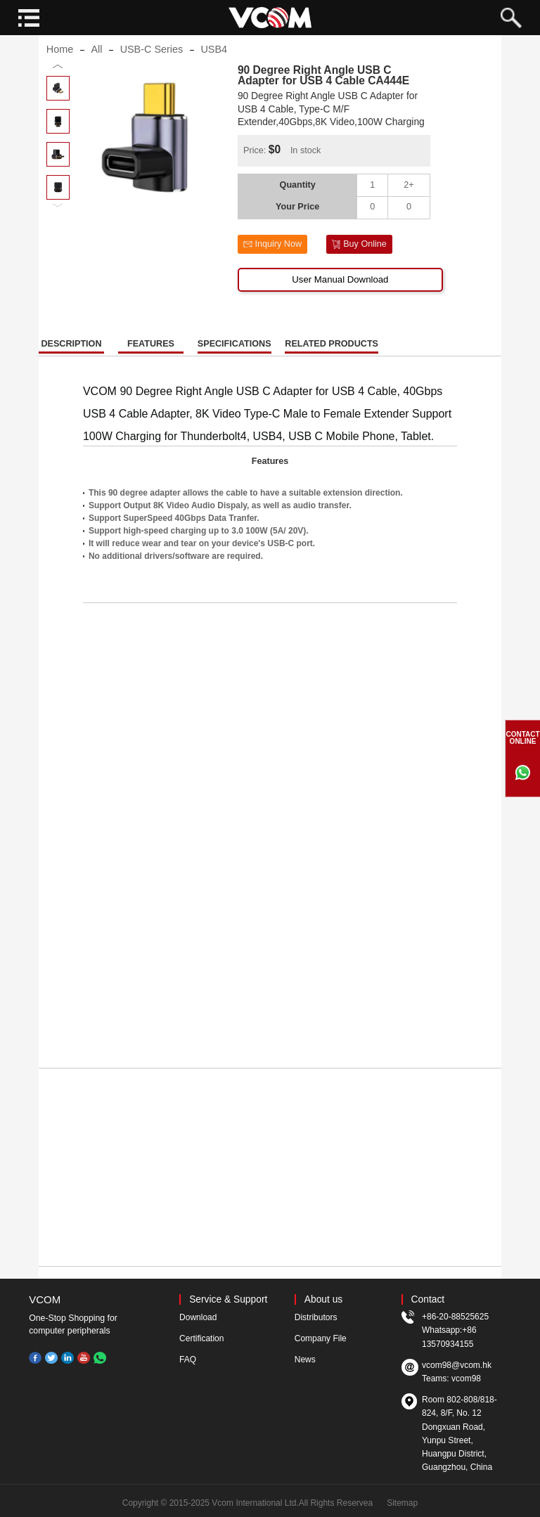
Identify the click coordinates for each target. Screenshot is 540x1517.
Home (59, 73)
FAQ (187, 1359)
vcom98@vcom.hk (456, 1365)
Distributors (316, 1317)
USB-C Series (152, 73)
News (305, 1359)
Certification (201, 1338)
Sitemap (402, 1503)
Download (198, 1317)
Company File (321, 1338)
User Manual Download (340, 302)
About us (323, 1299)
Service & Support (228, 1299)
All (96, 73)
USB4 (213, 73)
